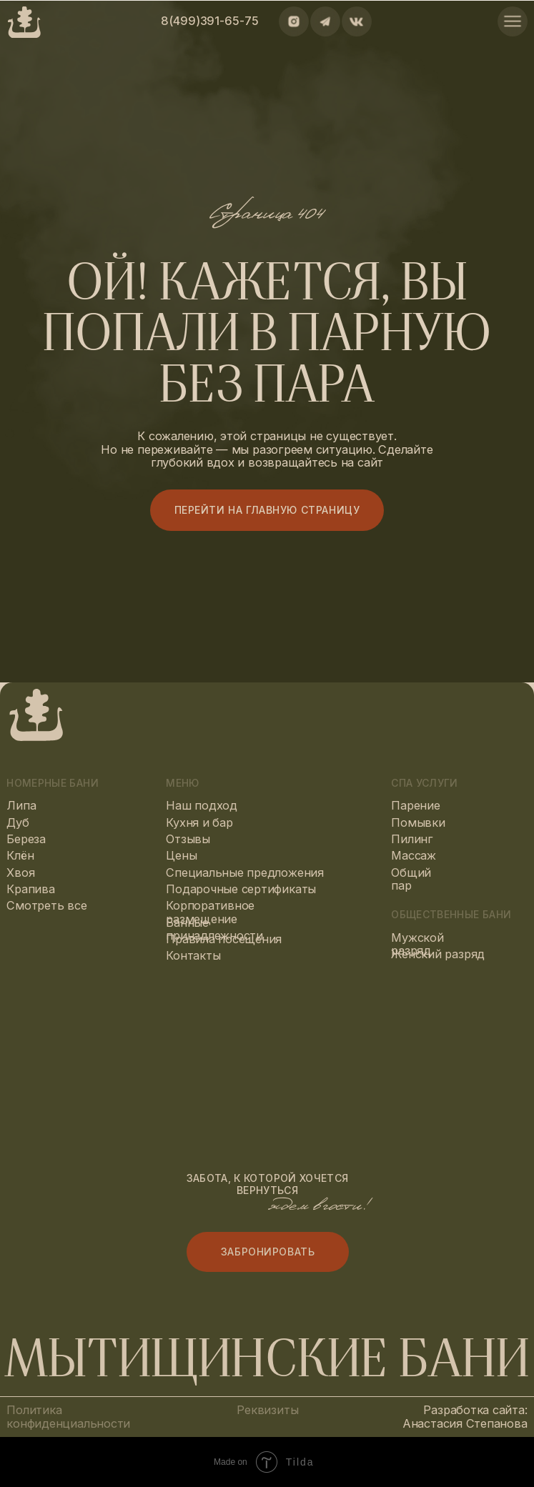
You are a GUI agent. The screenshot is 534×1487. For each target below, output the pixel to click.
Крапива (30, 889)
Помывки (418, 822)
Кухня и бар (199, 822)
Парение (415, 805)
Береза (26, 839)
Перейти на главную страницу (267, 510)
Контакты (193, 955)
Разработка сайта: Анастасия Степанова (465, 1417)
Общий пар (411, 879)
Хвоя (20, 872)
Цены (181, 855)
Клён (20, 855)
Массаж (413, 855)
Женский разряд (438, 954)
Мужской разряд (417, 944)
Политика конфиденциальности (68, 1417)
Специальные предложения (245, 872)
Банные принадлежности (214, 929)
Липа (21, 805)
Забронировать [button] (268, 1251)
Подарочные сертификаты (241, 889)
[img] (513, 21)
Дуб (17, 822)
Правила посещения (224, 939)
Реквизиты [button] (267, 1410)
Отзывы (188, 839)
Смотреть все (46, 905)
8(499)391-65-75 (209, 21)
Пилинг (412, 839)
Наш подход (201, 805)
